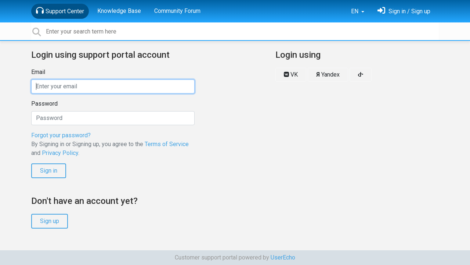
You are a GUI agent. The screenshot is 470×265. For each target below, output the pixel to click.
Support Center (60, 11)
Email (38, 71)
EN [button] (355, 11)
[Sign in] (404, 11)
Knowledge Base (119, 10)
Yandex (328, 74)
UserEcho (283, 257)
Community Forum (177, 10)
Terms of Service (167, 144)
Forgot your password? (61, 135)
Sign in (48, 170)
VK (291, 74)
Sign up (49, 221)
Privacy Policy (60, 152)
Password (44, 103)
